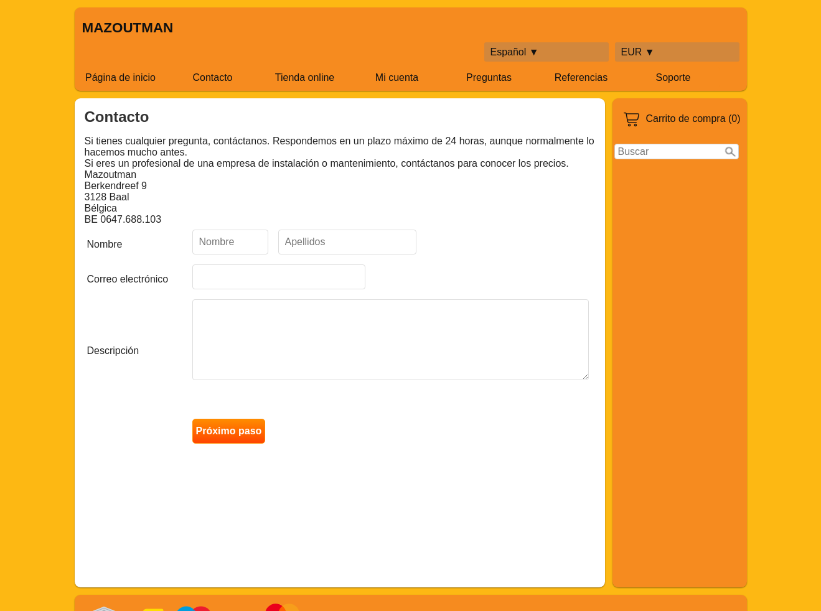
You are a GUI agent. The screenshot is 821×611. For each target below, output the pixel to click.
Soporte (672, 77)
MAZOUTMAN (128, 27)
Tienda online (304, 77)
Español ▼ (514, 52)
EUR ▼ (638, 52)
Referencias (581, 77)
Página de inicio (120, 77)
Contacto (212, 77)
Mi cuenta (396, 77)
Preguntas (489, 77)
